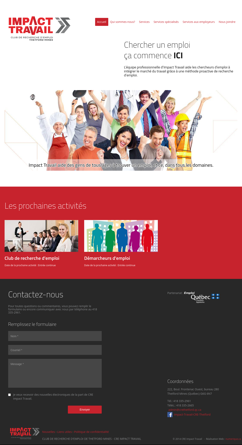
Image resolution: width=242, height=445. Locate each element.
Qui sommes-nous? (122, 22)
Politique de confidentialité (91, 432)
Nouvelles (48, 432)
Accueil (101, 22)
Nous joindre (227, 22)
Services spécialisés (166, 22)
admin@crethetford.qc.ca (184, 410)
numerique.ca (233, 439)
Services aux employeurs (199, 22)
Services (144, 22)
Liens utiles (64, 432)
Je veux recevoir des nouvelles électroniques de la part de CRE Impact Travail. (53, 396)
